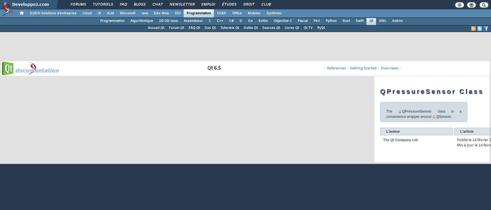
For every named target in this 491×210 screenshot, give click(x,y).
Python (331, 21)
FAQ (123, 4)
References (336, 68)
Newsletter (182, 4)
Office (237, 13)
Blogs (139, 4)
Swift (360, 21)
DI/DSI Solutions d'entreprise (53, 13)
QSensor (443, 117)
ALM (110, 13)
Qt (371, 21)
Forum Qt (176, 28)
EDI (178, 13)
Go (250, 21)
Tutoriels (102, 4)
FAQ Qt (194, 28)
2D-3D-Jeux (168, 21)
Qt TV (308, 28)
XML (382, 21)
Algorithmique (141, 21)
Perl (316, 21)
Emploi (208, 4)
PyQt (321, 28)
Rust (346, 21)
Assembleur (193, 21)
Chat (157, 4)
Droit (248, 4)
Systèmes (274, 13)
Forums (78, 4)
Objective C (283, 21)
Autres (397, 21)
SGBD (221, 13)
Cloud (87, 13)
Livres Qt (292, 28)
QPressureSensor (417, 111)
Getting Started (363, 68)
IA (99, 13)
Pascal (303, 21)
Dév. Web (161, 13)
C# (231, 21)
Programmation (199, 13)
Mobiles (254, 13)
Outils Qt (251, 28)
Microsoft (127, 13)
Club (265, 4)
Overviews (390, 68)
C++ (220, 21)
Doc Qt (210, 28)
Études (229, 4)
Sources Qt (271, 28)
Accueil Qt (156, 28)
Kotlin (263, 21)
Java (144, 13)
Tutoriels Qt (229, 28)
